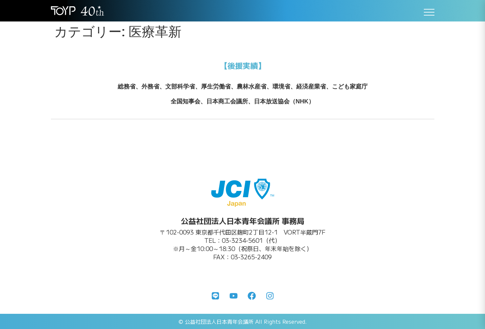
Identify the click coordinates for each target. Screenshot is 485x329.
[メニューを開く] (429, 12)
